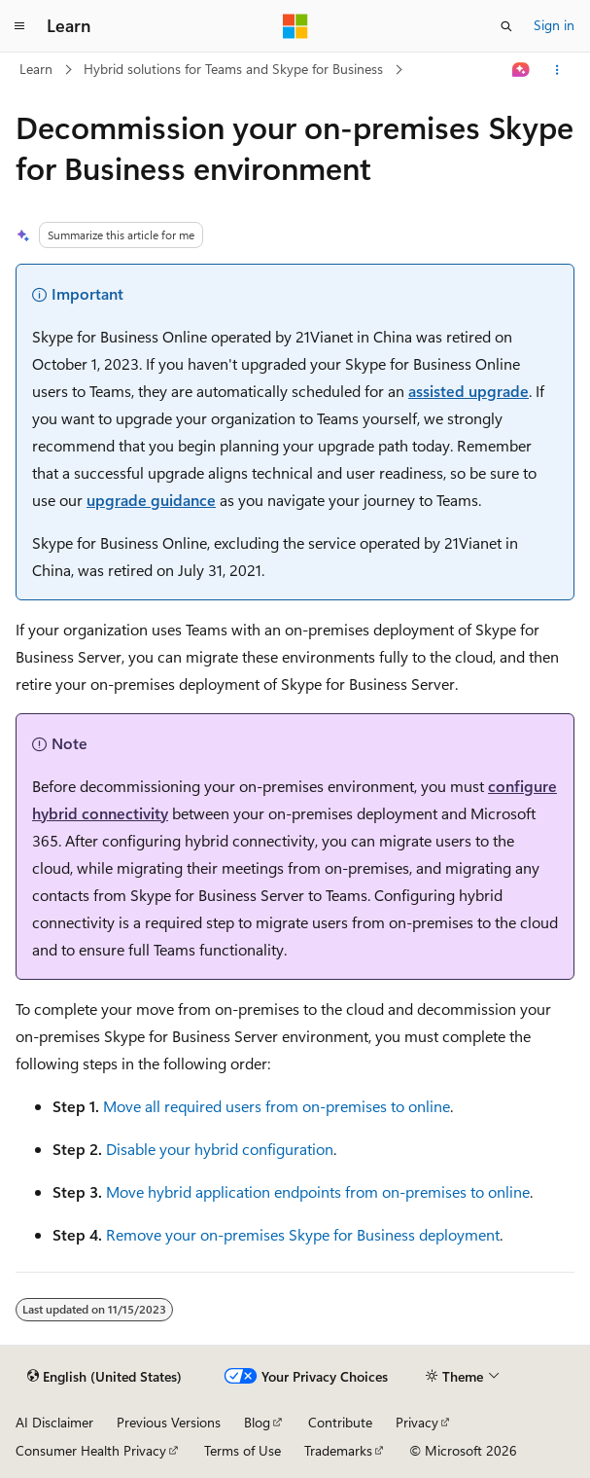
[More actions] (557, 70)
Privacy (417, 1422)
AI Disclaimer (54, 1422)
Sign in (554, 25)
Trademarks (338, 1450)
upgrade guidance (151, 499)
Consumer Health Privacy (91, 1450)
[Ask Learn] (521, 70)
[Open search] (506, 26)
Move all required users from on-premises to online (276, 1106)
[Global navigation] (19, 26)
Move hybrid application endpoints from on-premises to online (318, 1191)
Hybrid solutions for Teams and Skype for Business (233, 68)
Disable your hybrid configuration (219, 1148)
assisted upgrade (468, 390)
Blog (257, 1422)
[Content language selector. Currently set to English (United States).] (104, 1376)
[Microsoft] (295, 26)
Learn (35, 68)
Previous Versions (169, 1422)
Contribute (340, 1422)
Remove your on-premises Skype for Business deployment (303, 1234)
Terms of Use (242, 1450)
